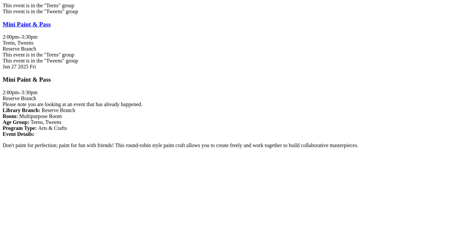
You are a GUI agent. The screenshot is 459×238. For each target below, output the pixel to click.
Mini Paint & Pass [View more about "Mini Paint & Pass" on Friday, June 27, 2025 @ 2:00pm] (27, 24)
